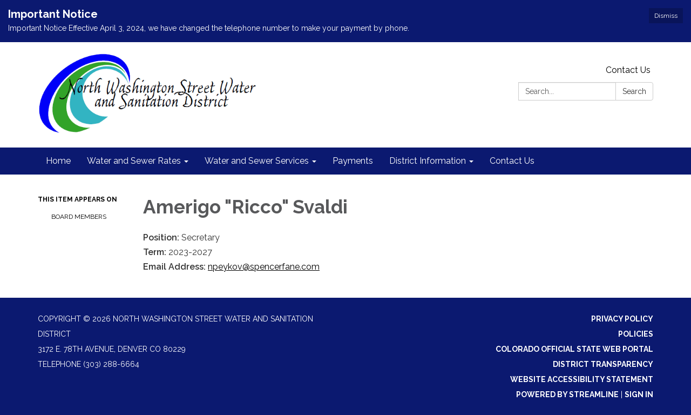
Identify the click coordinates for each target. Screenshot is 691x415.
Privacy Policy (622, 318)
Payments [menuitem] (353, 161)
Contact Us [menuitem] (512, 161)
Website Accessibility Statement (581, 379)
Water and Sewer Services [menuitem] (257, 161)
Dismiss (666, 15)
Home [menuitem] (58, 161)
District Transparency (603, 364)
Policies (635, 334)
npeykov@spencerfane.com (264, 267)
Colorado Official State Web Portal (574, 349)
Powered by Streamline (567, 394)
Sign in (639, 394)
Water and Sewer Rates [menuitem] (134, 161)
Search (634, 91)
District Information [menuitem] (427, 161)
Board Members (78, 216)
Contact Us (628, 70)
